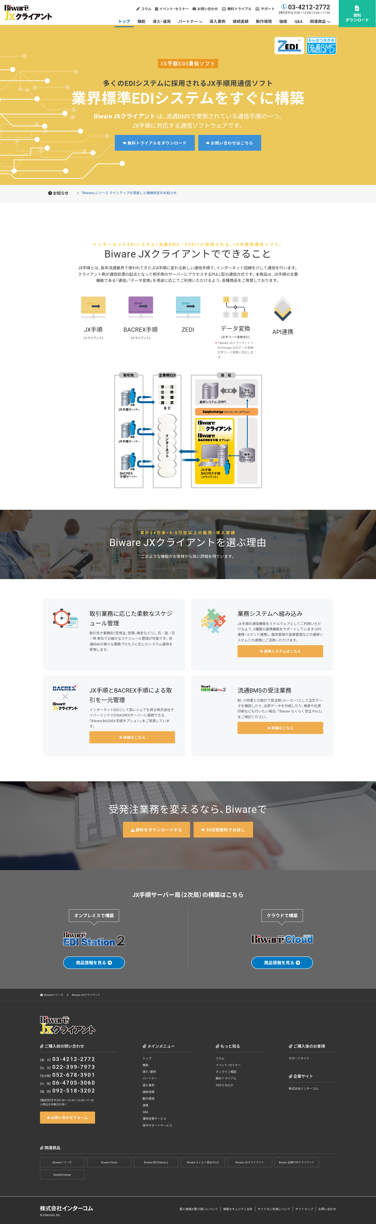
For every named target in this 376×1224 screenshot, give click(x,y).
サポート (268, 9)
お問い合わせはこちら (232, 143)
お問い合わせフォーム (69, 1117)
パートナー (188, 21)
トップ (124, 21)
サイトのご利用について (274, 1209)
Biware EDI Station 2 (156, 1162)
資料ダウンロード (357, 17)
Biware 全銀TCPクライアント (297, 1162)
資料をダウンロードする (159, 830)
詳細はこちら (134, 737)
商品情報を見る (91, 962)
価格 (283, 21)
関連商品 (318, 21)
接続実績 (241, 21)
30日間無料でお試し (225, 830)
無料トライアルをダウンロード (157, 143)
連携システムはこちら (282, 651)
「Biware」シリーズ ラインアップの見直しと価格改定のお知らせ (130, 192)
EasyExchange (62, 1175)
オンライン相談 (226, 1072)
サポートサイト (299, 1058)
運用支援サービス (154, 1118)
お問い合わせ (208, 9)
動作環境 (264, 21)
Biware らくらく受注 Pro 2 (203, 1162)
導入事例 (218, 21)
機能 (142, 21)
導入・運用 (162, 21)
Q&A (299, 21)
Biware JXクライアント (250, 1162)
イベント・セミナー (174, 9)
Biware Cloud (109, 1162)
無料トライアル (240, 9)
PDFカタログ (224, 1085)
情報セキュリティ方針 (238, 1209)
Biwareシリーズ (53, 995)
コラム (146, 9)
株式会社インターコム (303, 1088)
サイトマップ (304, 1209)
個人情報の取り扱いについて (198, 1209)
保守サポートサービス (157, 1125)
